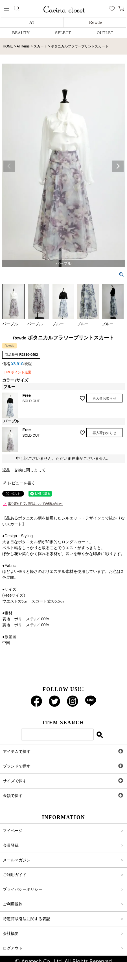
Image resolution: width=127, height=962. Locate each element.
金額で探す (13, 795)
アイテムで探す (16, 751)
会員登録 (11, 845)
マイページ (13, 830)
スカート (40, 46)
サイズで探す (15, 781)
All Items (23, 46)
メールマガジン (16, 860)
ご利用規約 (13, 904)
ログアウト (13, 948)
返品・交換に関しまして (24, 470)
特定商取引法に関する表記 (26, 918)
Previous (9, 166)
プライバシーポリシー (22, 889)
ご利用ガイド (15, 874)
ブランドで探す (16, 766)
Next (118, 166)
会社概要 (11, 933)
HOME (8, 46)
